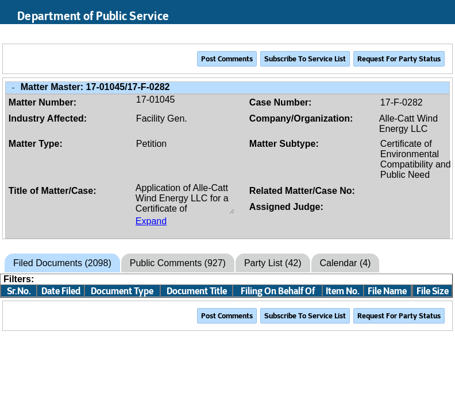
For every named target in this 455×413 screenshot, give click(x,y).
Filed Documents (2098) (62, 263)
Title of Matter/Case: (53, 191)
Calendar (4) (345, 263)
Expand (151, 221)
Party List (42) (273, 263)
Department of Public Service (93, 16)
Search (392, 34)
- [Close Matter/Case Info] (13, 87)
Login (435, 34)
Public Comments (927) (178, 263)
